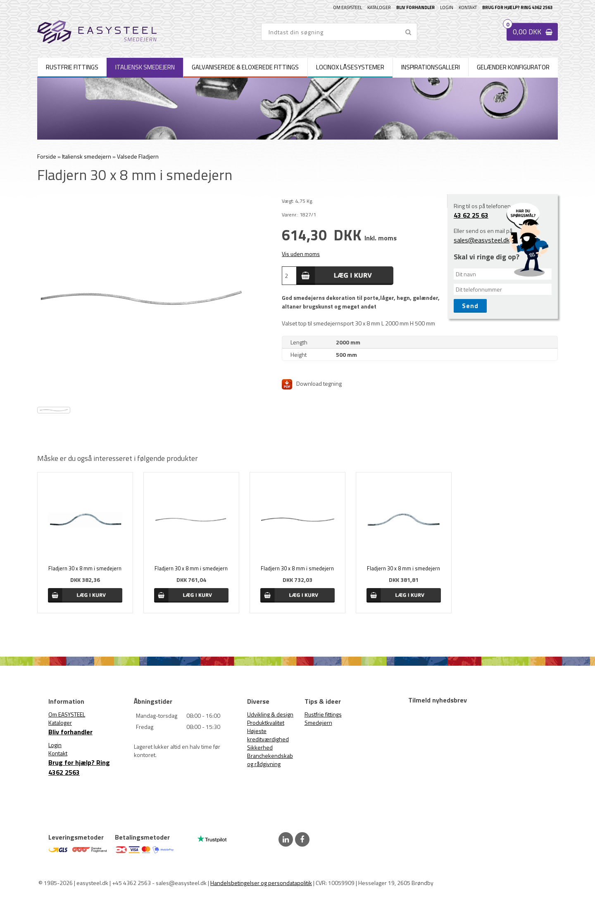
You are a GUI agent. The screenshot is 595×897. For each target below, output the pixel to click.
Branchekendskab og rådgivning (270, 759)
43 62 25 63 (471, 215)
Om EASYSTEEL (347, 7)
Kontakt (468, 7)
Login (446, 7)
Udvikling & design (270, 714)
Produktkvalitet (265, 722)
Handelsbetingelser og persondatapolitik (261, 882)
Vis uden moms (301, 253)
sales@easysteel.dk (481, 240)
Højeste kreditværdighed (268, 734)
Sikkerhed (260, 747)
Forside (46, 156)
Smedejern (318, 722)
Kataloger (379, 7)
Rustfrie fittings (323, 714)
